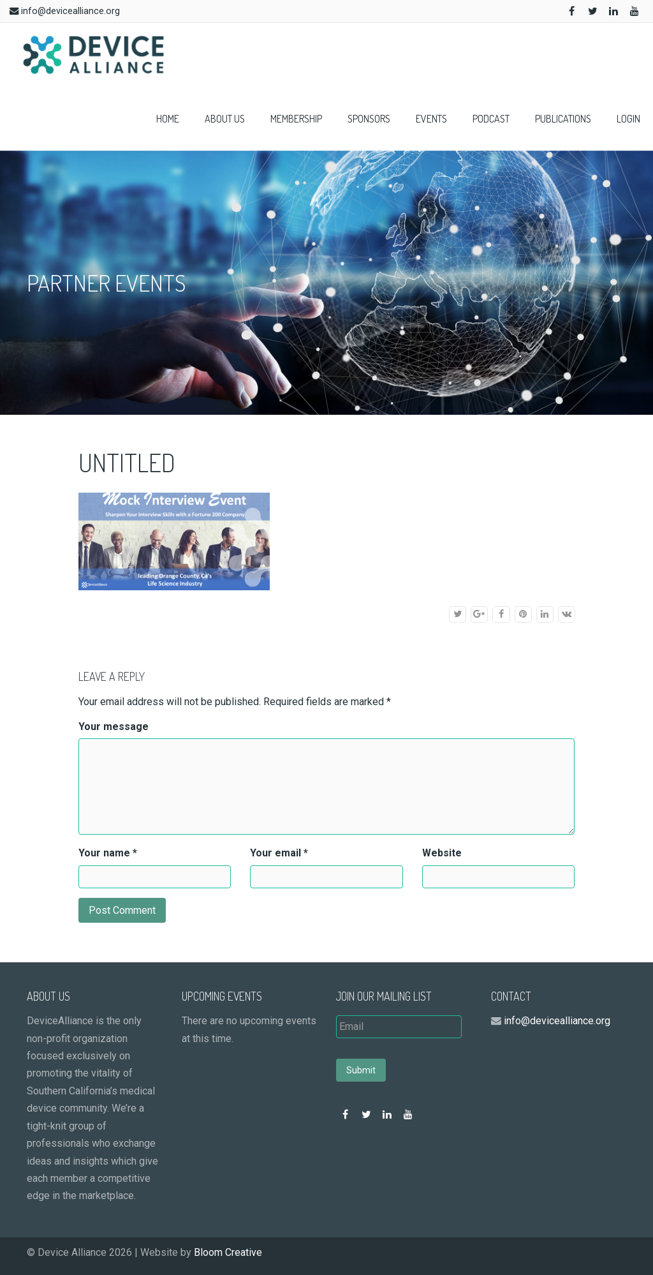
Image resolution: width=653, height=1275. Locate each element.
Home (167, 118)
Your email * (279, 853)
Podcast (491, 118)
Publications (563, 118)
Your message (113, 726)
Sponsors (369, 118)
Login (628, 118)
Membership (296, 118)
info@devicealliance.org (70, 11)
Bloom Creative (228, 1252)
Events (431, 118)
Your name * (107, 853)
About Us (225, 118)
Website (442, 853)
